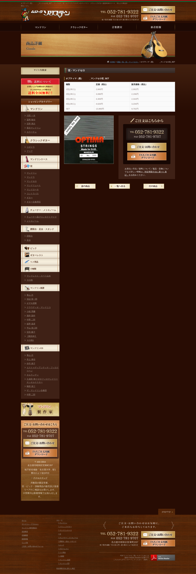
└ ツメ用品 (62, 552)
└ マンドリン (62, 523)
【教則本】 (32, 336)
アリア (30, 151)
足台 (29, 240)
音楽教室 (25, 531)
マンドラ (31, 177)
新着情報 (25, 539)
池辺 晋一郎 (32, 299)
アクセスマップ (40, 478)
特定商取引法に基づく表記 (65, 568)
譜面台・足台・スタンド (42, 229)
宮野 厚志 (31, 124)
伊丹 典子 (31, 363)
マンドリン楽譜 (37, 288)
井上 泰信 (31, 359)
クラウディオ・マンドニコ (39, 307)
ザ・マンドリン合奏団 (37, 390)
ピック (33, 248)
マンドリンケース (38, 159)
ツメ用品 (34, 262)
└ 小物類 (61, 556)
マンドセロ (32, 181)
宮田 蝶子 (31, 332)
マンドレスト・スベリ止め (39, 276)
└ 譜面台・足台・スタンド (67, 541)
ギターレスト (36, 255)
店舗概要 (25, 535)
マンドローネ (33, 189)
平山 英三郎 (32, 328)
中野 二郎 (31, 319)
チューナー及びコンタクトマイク (42, 217)
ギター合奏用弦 (34, 202)
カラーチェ (32, 132)
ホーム (24, 520)
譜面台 (30, 236)
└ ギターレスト (63, 549)
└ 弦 (59, 534)
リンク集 (25, 542)
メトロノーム (33, 221)
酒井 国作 (31, 315)
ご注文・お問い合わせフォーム (32, 546)
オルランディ (33, 375)
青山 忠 (30, 295)
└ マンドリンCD (63, 563)
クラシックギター (40, 140)
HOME (112, 62)
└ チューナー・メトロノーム (68, 538)
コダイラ (31, 147)
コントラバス (33, 193)
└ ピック (61, 545)
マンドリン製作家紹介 (29, 528)
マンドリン (36, 109)
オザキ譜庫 (32, 303)
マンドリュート (34, 185)
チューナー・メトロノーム (43, 210)
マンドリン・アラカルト (30, 524)
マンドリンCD (36, 348)
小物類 (33, 269)
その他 (30, 280)
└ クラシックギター (65, 526)
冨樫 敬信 (31, 120)
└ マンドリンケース (65, 530)
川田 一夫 (31, 115)
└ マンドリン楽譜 (64, 560)
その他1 (30, 340)
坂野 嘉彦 (31, 324)
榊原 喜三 (31, 386)
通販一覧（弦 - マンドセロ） (128, 62)
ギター (30, 198)
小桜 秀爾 (31, 311)
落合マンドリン (34, 128)
